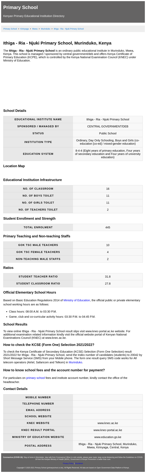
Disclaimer (79, 463)
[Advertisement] (73, 85)
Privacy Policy (68, 463)
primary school (35, 377)
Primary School (20, 7)
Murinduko (75, 362)
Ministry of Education (77, 300)
